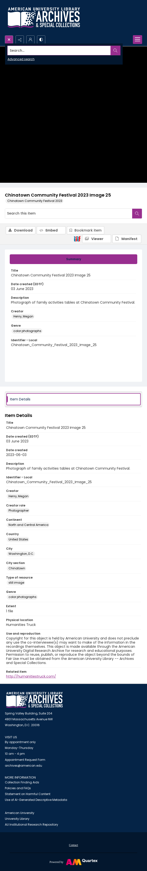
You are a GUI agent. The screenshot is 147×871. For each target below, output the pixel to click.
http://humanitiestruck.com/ (31, 676)
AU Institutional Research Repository (31, 824)
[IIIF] (77, 238)
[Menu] (137, 39)
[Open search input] (9, 39)
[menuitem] (73, 845)
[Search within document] (137, 213)
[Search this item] (68, 213)
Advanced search (21, 59)
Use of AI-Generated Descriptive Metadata (36, 800)
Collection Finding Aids (22, 782)
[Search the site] (59, 50)
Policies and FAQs (18, 788)
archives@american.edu (23, 765)
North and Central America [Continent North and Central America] (28, 525)
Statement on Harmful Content (27, 794)
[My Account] (30, 39)
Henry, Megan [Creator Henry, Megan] (23, 316)
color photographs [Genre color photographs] (27, 331)
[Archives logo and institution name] (44, 17)
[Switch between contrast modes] (41, 39)
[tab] (73, 259)
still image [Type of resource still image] (16, 583)
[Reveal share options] (20, 39)
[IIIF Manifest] (126, 238)
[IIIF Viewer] (96, 238)
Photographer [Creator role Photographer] (19, 510)
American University (19, 813)
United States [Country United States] (18, 539)
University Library (17, 819)
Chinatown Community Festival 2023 (34, 201)
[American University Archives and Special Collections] (34, 700)
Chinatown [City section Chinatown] (17, 568)
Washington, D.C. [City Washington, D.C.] (21, 554)
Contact (73, 845)
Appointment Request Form (25, 760)
